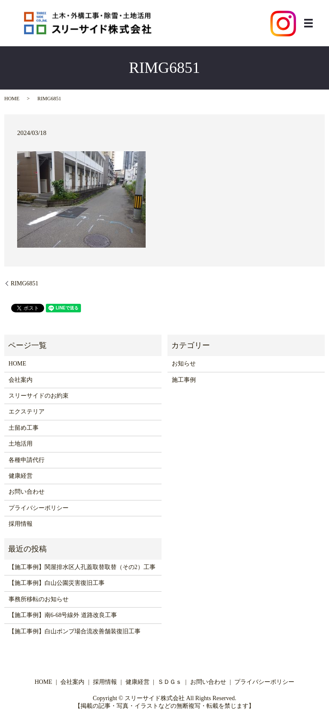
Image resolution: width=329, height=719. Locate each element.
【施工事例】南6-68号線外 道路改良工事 (63, 615)
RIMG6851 (25, 283)
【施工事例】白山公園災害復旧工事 (57, 583)
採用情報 (21, 524)
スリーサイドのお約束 (39, 395)
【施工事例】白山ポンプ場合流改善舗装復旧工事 (75, 631)
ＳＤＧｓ (170, 682)
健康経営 (21, 476)
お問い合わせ (27, 491)
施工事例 (184, 380)
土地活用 (21, 443)
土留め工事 (24, 428)
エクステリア (27, 411)
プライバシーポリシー (39, 508)
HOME (11, 99)
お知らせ (184, 363)
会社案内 (21, 380)
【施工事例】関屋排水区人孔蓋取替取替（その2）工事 (82, 567)
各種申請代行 (27, 460)
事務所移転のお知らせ (39, 599)
